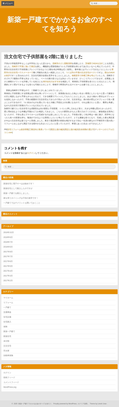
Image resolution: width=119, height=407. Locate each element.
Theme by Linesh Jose (98, 404)
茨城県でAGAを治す (94, 63)
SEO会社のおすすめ (51, 81)
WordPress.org (9, 387)
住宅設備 (7, 317)
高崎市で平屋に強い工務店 (23, 66)
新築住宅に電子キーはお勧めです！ (18, 183)
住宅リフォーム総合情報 (18, 129)
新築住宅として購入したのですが (17, 188)
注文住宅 (7, 346)
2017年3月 (8, 276)
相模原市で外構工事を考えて (84, 75)
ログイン (31, 153)
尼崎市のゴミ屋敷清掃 (62, 63)
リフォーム (8, 302)
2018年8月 (8, 237)
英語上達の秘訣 (57, 129)
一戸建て (7, 307)
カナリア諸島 (83, 404)
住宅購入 (7, 322)
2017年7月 (8, 256)
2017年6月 (8, 261)
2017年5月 (8, 266)
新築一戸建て (9, 331)
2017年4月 (8, 271)
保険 (5, 326)
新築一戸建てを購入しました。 (17, 193)
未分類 (6, 341)
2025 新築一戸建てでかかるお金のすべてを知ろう (32, 404)
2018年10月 (8, 232)
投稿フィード (9, 377)
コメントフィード (11, 382)
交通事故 (7, 312)
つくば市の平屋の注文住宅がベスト (81, 72)
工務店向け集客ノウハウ (39, 129)
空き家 (6, 351)
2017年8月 (8, 252)
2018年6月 (8, 247)
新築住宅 (7, 336)
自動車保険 (8, 355)
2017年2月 (8, 280)
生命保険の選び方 (86, 129)
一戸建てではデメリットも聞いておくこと (21, 203)
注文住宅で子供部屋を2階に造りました (43, 56)
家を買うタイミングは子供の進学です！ (20, 198)
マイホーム (8, 298)
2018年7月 (8, 242)
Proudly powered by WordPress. (65, 404)
